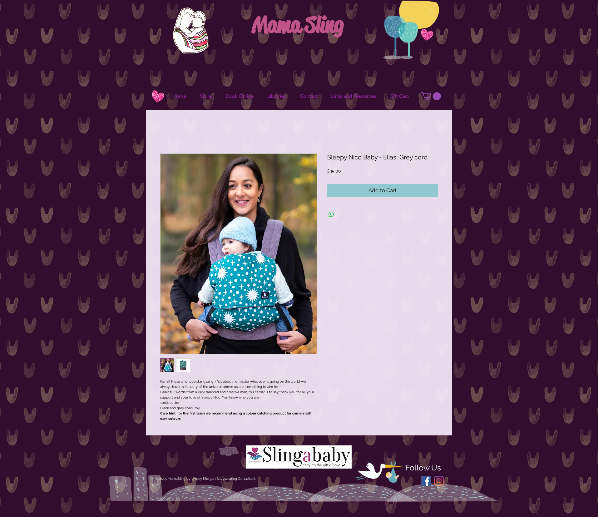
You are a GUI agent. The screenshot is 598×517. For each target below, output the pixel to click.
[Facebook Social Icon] (426, 481)
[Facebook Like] (433, 84)
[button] (431, 96)
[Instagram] (439, 481)
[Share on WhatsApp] (331, 214)
